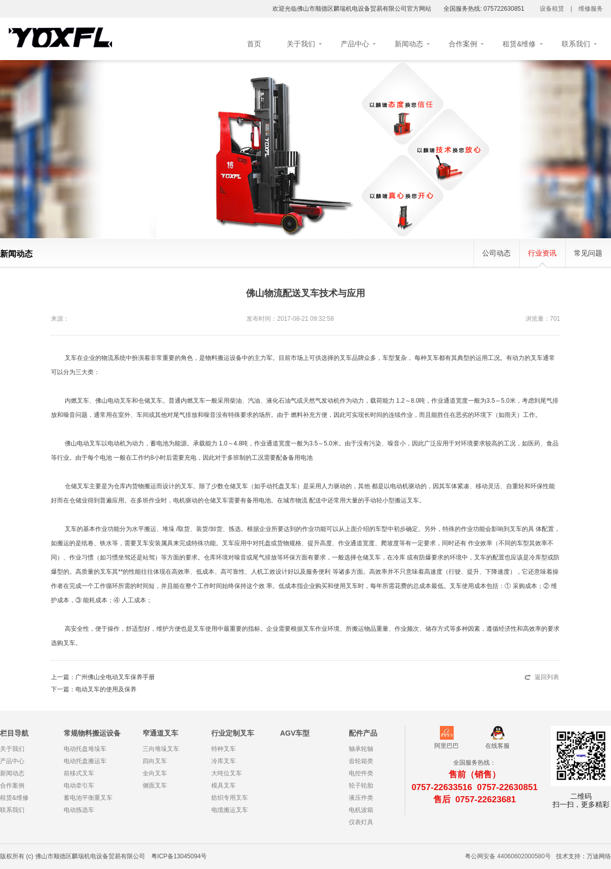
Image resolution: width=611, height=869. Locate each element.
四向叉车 (155, 761)
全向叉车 (155, 773)
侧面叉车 (155, 785)
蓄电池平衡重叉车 (88, 797)
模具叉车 (223, 785)
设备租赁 (552, 8)
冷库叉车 (223, 761)
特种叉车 (223, 748)
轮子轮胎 (361, 785)
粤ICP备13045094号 (179, 856)
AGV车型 (295, 733)
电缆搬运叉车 (229, 810)
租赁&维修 (519, 44)
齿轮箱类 (361, 761)
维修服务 (590, 8)
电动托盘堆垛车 (85, 748)
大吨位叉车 (226, 773)
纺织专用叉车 (229, 797)
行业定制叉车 (232, 733)
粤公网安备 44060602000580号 (508, 856)
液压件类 (361, 797)
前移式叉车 (79, 773)
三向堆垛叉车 (161, 748)
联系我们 (576, 44)
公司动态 (496, 253)
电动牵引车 (79, 785)
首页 (254, 44)
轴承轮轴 (361, 748)
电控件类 (361, 773)
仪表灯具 (361, 822)
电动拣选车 (79, 810)
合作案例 (463, 44)
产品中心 (355, 44)
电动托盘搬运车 (85, 761)
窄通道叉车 (160, 733)
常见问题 (588, 253)
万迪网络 (599, 856)
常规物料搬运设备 (92, 733)
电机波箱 (361, 810)
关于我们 (301, 44)
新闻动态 (409, 44)
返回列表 (547, 677)
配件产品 (363, 733)
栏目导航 (14, 733)
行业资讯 (542, 253)
